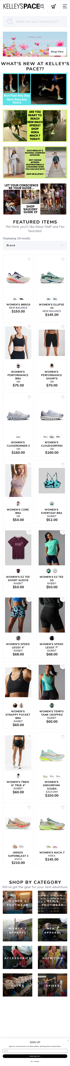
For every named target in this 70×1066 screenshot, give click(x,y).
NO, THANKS (35, 1061)
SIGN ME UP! (34, 1056)
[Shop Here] (35, 44)
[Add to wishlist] (29, 259)
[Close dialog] (68, 1040)
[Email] (35, 1051)
